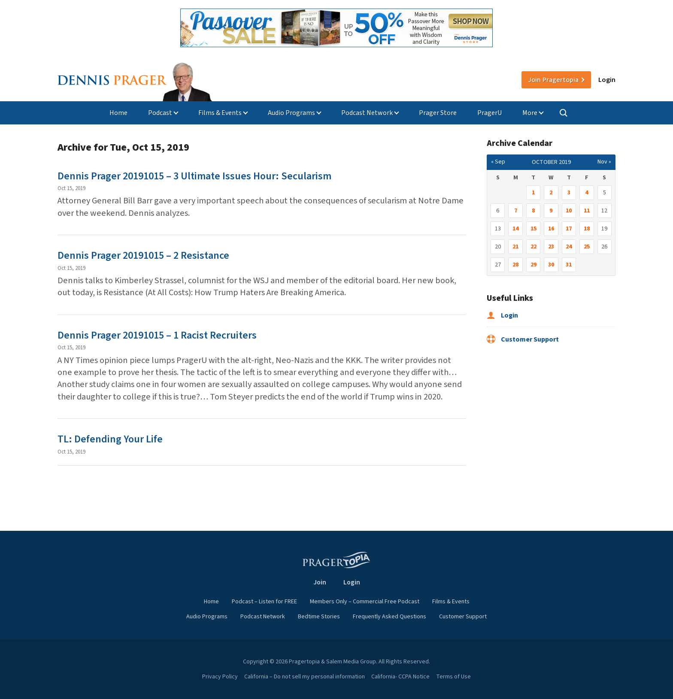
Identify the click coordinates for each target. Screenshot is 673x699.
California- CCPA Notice (400, 676)
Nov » (604, 161)
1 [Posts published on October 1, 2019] (533, 192)
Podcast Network (367, 113)
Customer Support (523, 339)
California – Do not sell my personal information (304, 676)
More (529, 113)
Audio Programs (291, 113)
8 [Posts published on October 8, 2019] (533, 210)
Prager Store (438, 113)
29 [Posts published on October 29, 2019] (534, 264)
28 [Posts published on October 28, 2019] (515, 264)
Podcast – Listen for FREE (264, 601)
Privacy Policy (220, 676)
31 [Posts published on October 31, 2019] (569, 264)
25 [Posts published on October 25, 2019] (587, 246)
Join (553, 80)
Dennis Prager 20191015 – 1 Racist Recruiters (157, 335)
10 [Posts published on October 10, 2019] (569, 210)
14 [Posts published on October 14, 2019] (515, 228)
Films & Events (220, 113)
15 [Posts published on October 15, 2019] (534, 228)
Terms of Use (453, 676)
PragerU (489, 113)
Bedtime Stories (319, 616)
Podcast (160, 113)
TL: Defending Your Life (110, 439)
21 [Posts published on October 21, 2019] (515, 246)
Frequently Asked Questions (389, 616)
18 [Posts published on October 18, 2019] (587, 228)
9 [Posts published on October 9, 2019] (550, 210)
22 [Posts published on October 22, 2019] (534, 246)
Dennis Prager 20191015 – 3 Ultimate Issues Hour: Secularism (194, 176)
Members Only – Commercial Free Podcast (364, 601)
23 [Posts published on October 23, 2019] (551, 246)
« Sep (498, 161)
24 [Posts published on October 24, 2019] (569, 246)
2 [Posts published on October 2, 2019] (550, 192)
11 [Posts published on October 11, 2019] (587, 210)
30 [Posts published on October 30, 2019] (551, 264)
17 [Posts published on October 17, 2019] (569, 228)
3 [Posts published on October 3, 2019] (568, 192)
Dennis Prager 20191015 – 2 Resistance (143, 255)
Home (118, 113)
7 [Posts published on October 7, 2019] (515, 210)
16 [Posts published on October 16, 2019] (551, 228)
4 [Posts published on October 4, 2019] (586, 192)
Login (606, 80)
